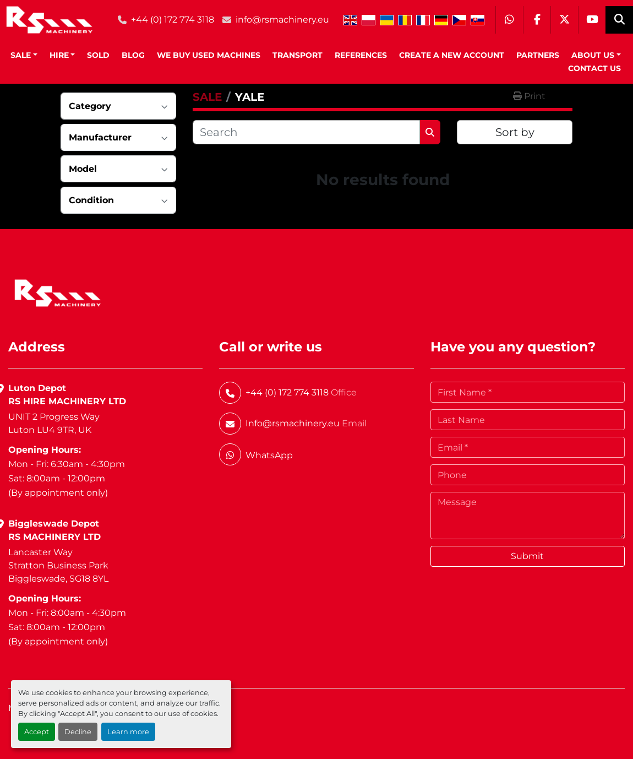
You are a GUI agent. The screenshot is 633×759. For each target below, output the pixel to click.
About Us (592, 55)
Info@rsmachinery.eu (292, 423)
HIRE (59, 55)
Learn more (128, 732)
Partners (537, 55)
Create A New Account (451, 55)
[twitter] (564, 20)
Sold (98, 55)
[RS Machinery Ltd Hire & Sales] (57, 292)
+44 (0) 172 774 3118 (172, 19)
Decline (77, 732)
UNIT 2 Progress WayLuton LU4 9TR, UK (54, 423)
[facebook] (536, 20)
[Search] (306, 132)
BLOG (133, 55)
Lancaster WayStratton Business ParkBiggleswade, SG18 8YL (58, 565)
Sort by (514, 132)
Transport (297, 55)
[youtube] (591, 20)
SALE (20, 55)
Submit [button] (527, 556)
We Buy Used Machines (208, 55)
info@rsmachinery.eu (282, 19)
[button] (23, 55)
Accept (36, 732)
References (361, 55)
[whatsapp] (509, 20)
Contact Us (594, 68)
